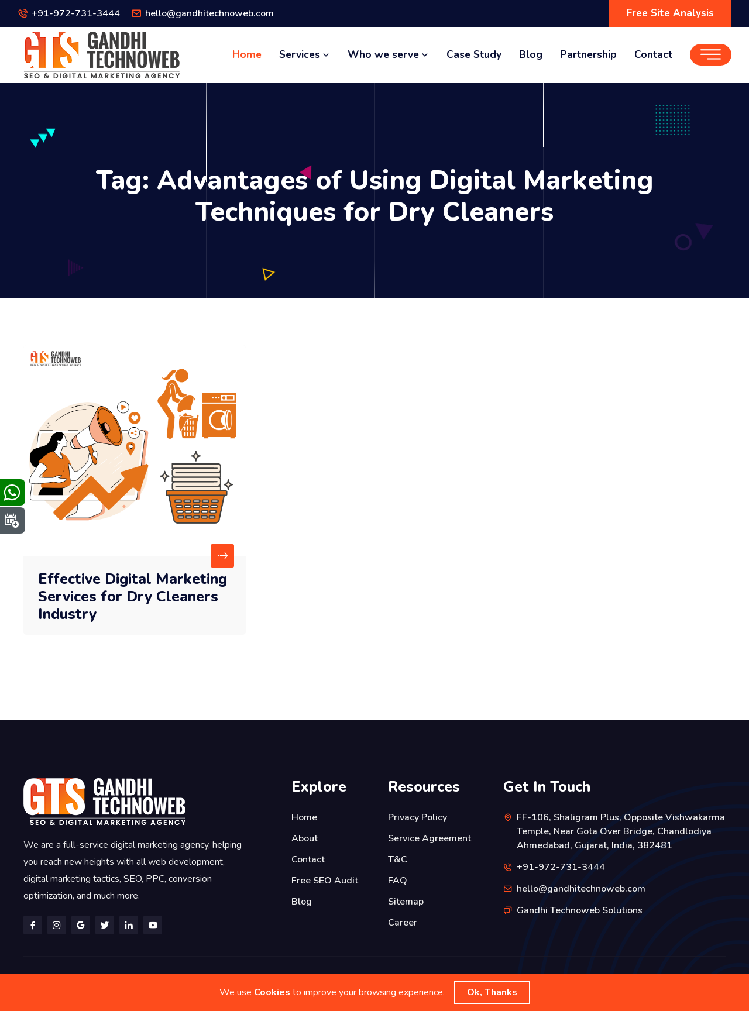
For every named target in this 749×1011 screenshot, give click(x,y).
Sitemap (406, 901)
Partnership (588, 54)
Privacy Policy (417, 817)
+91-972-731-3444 (76, 13)
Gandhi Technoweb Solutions (580, 910)
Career (402, 922)
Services (304, 54)
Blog (530, 54)
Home (247, 54)
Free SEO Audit (324, 880)
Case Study (473, 54)
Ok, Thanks (492, 992)
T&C (397, 859)
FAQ (397, 880)
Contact (653, 54)
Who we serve (388, 54)
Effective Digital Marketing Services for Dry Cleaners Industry (132, 596)
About (304, 838)
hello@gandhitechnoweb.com (209, 13)
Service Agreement (429, 838)
